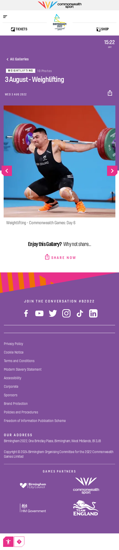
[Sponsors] (10, 395)
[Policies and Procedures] (21, 412)
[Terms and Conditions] (19, 361)
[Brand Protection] (16, 404)
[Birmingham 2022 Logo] (59, 22)
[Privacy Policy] (13, 344)
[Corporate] (11, 387)
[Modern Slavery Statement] (22, 369)
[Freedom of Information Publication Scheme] (35, 421)
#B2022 (87, 301)
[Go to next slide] (112, 171)
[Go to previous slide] (7, 171)
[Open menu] (8, 16)
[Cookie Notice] (14, 352)
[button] (110, 93)
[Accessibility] (8, 542)
